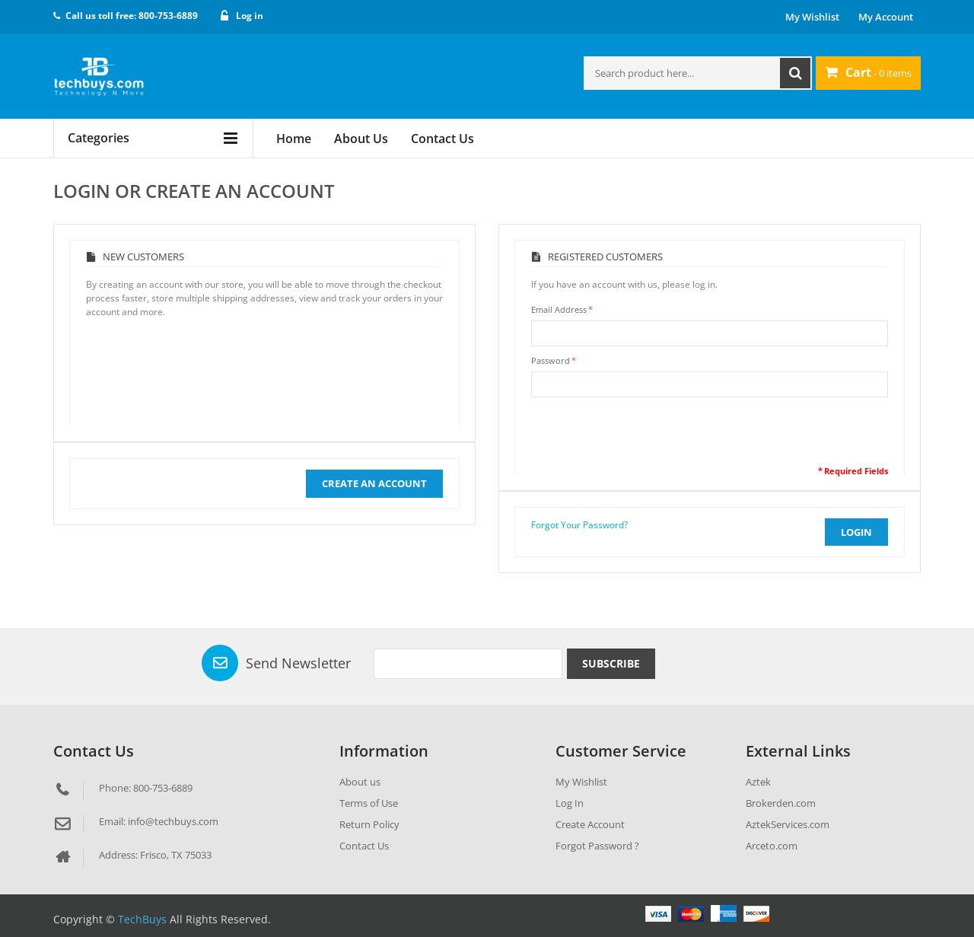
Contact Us (442, 138)
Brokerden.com (781, 803)
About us (359, 782)
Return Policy (369, 824)
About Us (361, 138)
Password (550, 360)
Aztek (758, 782)
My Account (885, 17)
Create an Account (374, 483)
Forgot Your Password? (579, 524)
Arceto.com (771, 846)
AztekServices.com (787, 824)
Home (293, 138)
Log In (569, 803)
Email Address (559, 309)
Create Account (590, 824)
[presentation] (646, 434)
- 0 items (868, 72)
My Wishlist (812, 17)
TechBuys (142, 919)
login (856, 532)
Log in (249, 15)
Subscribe (611, 663)
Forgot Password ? (597, 846)
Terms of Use (368, 803)
